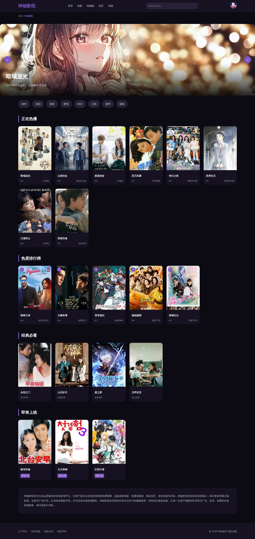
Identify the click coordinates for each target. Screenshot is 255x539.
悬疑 (52, 104)
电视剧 (90, 5)
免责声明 (61, 531)
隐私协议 (48, 531)
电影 (79, 5)
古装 (94, 104)
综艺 (101, 5)
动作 (24, 104)
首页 (70, 5)
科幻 (80, 104)
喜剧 (38, 104)
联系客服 (35, 531)
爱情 (66, 104)
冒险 (122, 104)
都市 (108, 104)
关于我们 (22, 531)
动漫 (110, 5)
